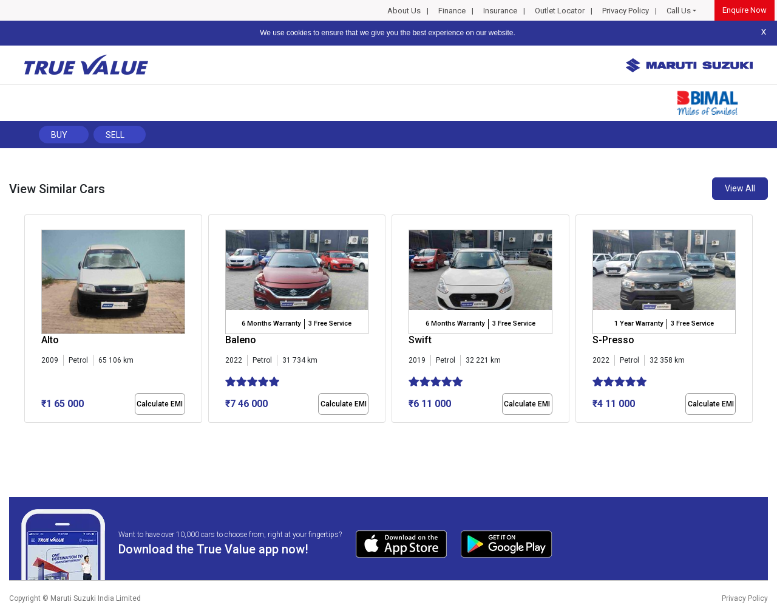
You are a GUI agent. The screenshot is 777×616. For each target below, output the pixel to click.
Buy (59, 135)
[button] (28, 433)
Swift (420, 340)
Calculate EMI (160, 404)
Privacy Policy (625, 10)
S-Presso (613, 340)
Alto (50, 340)
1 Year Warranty (638, 323)
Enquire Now (744, 10)
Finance (452, 10)
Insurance (500, 10)
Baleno (240, 340)
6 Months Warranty (271, 323)
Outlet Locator (560, 10)
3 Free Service (329, 323)
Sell (115, 135)
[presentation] (30, 321)
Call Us (679, 10)
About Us (404, 10)
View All (740, 188)
